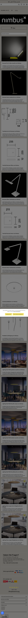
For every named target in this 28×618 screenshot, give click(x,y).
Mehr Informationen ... (17, 311)
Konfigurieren (8, 314)
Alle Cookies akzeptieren (18, 314)
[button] (2, 613)
